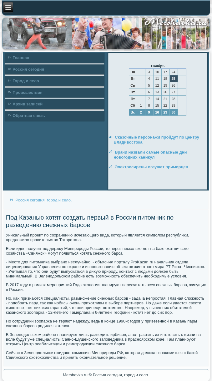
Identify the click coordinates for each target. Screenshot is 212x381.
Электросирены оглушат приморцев (151, 167)
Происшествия (28, 92)
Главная (21, 57)
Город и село (26, 81)
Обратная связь (29, 115)
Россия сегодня (28, 69)
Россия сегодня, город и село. (43, 200)
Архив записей (28, 104)
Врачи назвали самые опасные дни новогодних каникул (150, 155)
